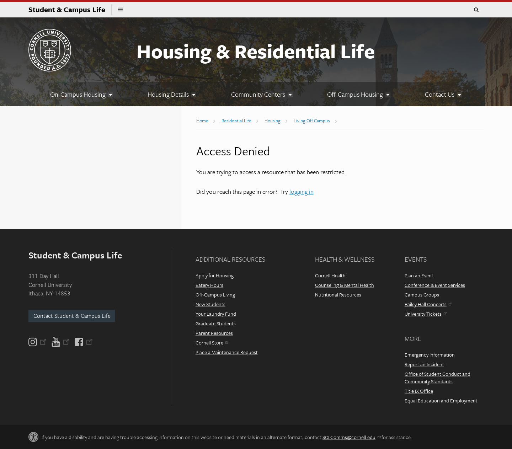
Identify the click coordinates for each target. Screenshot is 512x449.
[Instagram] (38, 342)
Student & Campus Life (70, 9)
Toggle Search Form (476, 9)
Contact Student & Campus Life (72, 315)
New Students (210, 304)
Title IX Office (419, 391)
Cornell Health (330, 275)
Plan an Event (419, 275)
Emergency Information (430, 354)
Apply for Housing (215, 275)
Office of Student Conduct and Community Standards (437, 377)
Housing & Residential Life (256, 51)
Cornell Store (212, 342)
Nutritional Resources (338, 294)
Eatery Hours (209, 285)
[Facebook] (83, 342)
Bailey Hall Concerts (428, 304)
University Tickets (426, 313)
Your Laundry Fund (216, 313)
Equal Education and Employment (441, 400)
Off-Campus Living (215, 294)
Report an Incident (424, 364)
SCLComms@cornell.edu (351, 437)
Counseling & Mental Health (344, 285)
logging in (301, 191)
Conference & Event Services (435, 285)
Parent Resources (214, 333)
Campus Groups (422, 294)
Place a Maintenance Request (227, 352)
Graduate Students (216, 323)
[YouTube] (60, 342)
